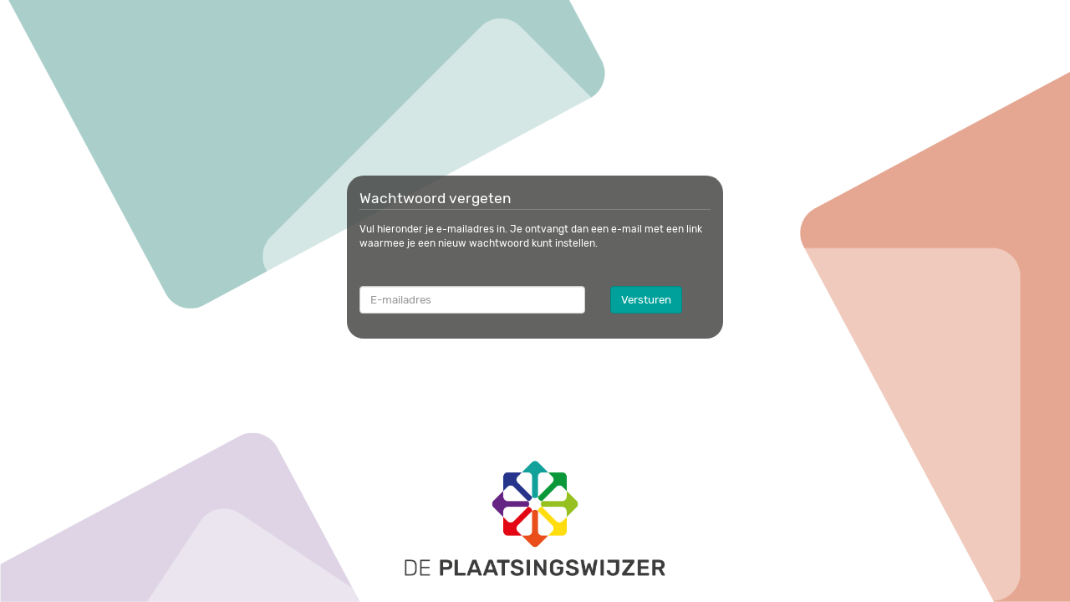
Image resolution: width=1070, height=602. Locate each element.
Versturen (646, 299)
